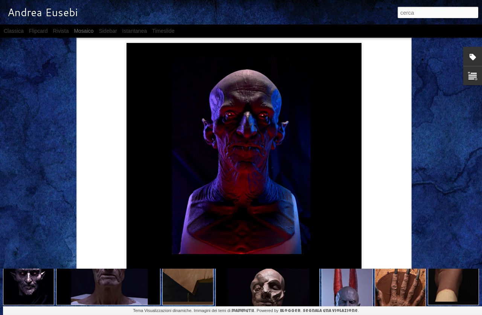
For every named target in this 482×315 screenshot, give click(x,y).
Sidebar (108, 31)
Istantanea (134, 31)
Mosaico (83, 31)
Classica (14, 31)
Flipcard (38, 31)
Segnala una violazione (330, 311)
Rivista (61, 31)
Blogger (290, 311)
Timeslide (163, 31)
